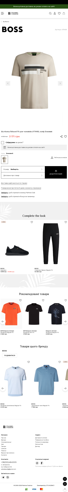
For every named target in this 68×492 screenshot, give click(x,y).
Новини (3, 450)
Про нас (3, 438)
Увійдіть (4, 192)
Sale (2, 444)
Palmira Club (39, 444)
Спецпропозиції (6, 442)
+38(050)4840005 (9, 462)
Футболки (6, 21)
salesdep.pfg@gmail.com (8, 469)
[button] (8, 83)
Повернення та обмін (42, 440)
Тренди (3, 446)
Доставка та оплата (41, 438)
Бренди (3, 440)
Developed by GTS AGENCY (45, 485)
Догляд (37, 446)
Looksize (3, 448)
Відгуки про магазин (7, 453)
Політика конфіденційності (43, 466)
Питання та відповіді (41, 442)
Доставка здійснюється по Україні (14, 183)
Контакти (4, 455)
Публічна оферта (57, 466)
